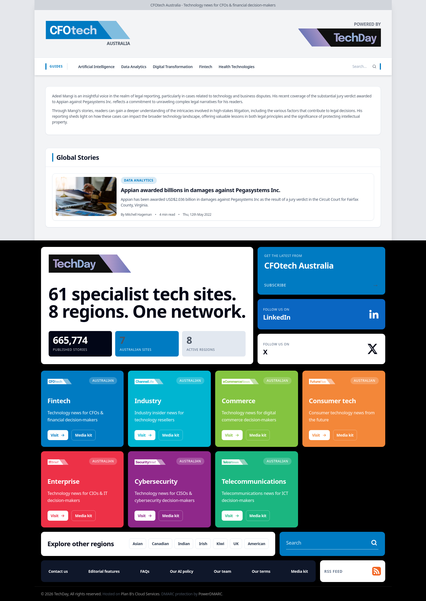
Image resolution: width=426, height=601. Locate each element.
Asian (138, 543)
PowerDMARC (210, 593)
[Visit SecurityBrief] (153, 462)
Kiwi (220, 543)
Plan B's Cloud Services (140, 593)
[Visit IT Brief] (66, 462)
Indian (184, 543)
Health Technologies (237, 66)
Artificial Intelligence (96, 66)
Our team (222, 571)
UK (236, 543)
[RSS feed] (352, 571)
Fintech (205, 66)
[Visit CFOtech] (66, 381)
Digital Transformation (173, 66)
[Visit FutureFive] (327, 381)
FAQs (144, 571)
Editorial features (104, 571)
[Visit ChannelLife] (153, 381)
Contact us (58, 571)
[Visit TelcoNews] (240, 462)
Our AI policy (181, 571)
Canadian (160, 543)
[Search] (374, 66)
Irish (203, 543)
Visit (58, 435)
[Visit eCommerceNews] (240, 381)
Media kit (83, 435)
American (256, 543)
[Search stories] (348, 66)
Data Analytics (133, 66)
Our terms (261, 571)
